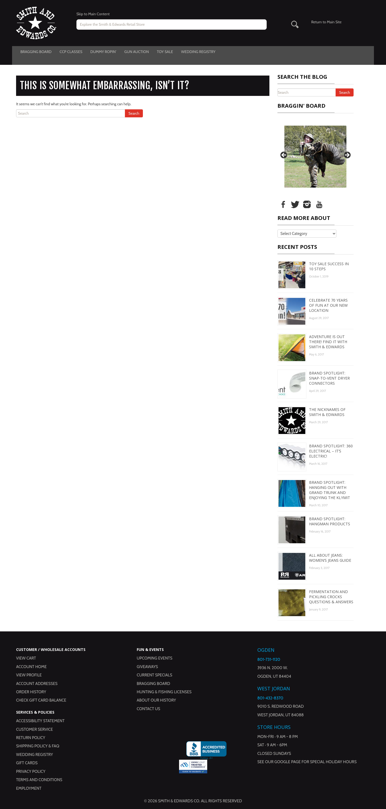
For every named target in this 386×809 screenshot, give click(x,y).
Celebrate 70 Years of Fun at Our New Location (328, 305)
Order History (31, 692)
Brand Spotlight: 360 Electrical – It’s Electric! (331, 451)
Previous (284, 155)
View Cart (26, 658)
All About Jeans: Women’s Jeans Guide (330, 558)
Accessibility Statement (40, 720)
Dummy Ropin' (103, 51)
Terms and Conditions (39, 779)
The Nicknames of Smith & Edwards (327, 412)
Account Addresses (36, 683)
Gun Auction (136, 51)
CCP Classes (71, 51)
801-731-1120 (268, 659)
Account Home (31, 666)
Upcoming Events (154, 658)
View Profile (29, 675)
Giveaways (147, 666)
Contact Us (148, 708)
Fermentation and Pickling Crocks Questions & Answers (331, 596)
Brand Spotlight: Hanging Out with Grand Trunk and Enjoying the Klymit (329, 490)
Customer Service (34, 729)
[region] (315, 157)
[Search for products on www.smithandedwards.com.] (171, 24)
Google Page (287, 761)
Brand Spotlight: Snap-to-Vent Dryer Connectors (329, 378)
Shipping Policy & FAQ (37, 746)
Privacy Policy (30, 771)
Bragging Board (35, 51)
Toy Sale (165, 51)
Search (133, 113)
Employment (28, 788)
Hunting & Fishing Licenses (164, 692)
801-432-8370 (270, 698)
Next (347, 155)
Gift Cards (27, 763)
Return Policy (30, 737)
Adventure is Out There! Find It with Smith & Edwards (328, 341)
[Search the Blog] (72, 113)
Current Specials (154, 675)
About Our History (156, 700)
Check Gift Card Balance (41, 700)
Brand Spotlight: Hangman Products (329, 521)
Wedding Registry (198, 51)
